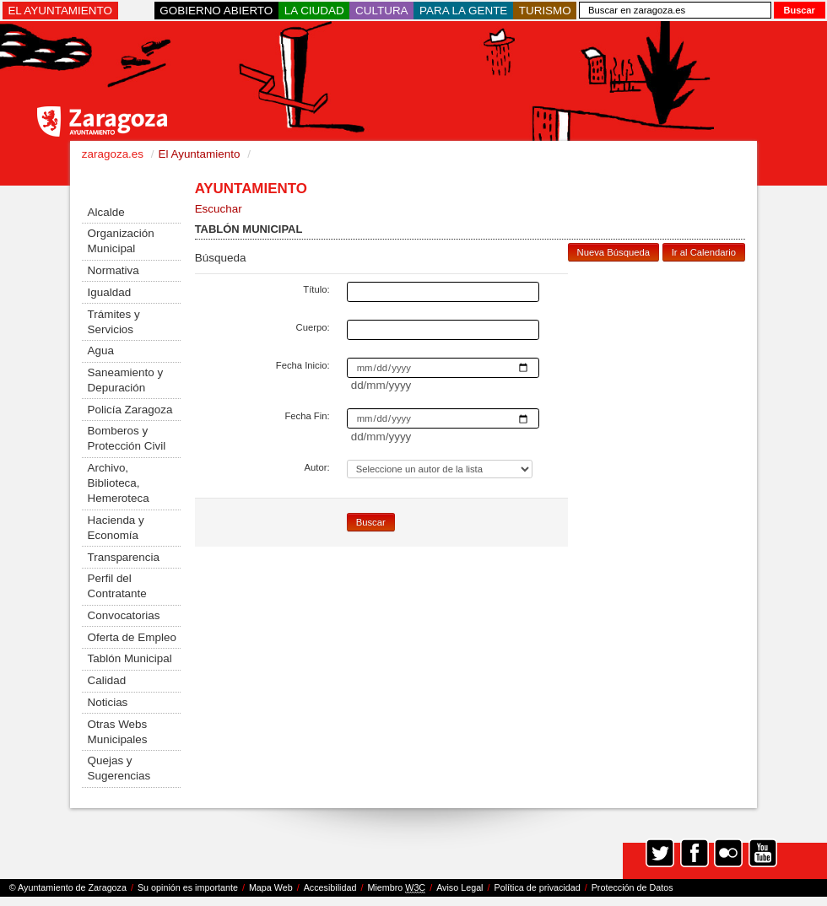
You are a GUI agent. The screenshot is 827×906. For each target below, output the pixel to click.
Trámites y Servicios (114, 322)
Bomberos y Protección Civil (127, 438)
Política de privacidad (538, 887)
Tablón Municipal (130, 658)
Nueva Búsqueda (613, 252)
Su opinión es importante (188, 887)
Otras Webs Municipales (118, 732)
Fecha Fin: (306, 416)
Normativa (113, 270)
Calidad (107, 680)
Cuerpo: (313, 327)
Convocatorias (124, 615)
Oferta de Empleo (132, 637)
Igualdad (110, 292)
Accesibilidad (330, 887)
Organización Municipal (121, 241)
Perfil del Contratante (117, 586)
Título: (316, 289)
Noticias (108, 702)
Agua (101, 350)
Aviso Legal (459, 887)
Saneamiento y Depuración (126, 380)
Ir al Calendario (704, 252)
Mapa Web (271, 887)
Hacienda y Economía (116, 528)
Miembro (396, 887)
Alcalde (106, 212)
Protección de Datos (632, 887)
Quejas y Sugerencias (119, 768)
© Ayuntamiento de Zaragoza (68, 887)
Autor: (317, 467)
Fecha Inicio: (303, 365)
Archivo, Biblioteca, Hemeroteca (118, 482)
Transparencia (123, 557)
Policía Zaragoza (130, 409)
